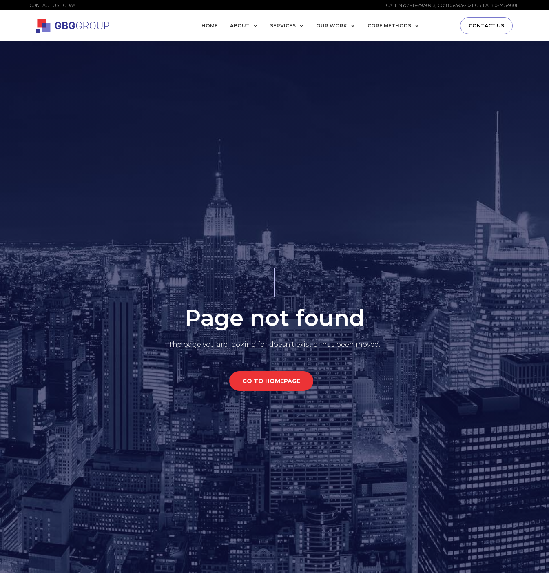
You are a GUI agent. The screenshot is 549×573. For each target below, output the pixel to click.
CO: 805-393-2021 (455, 5)
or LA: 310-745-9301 (496, 5)
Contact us (486, 25)
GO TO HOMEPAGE (271, 381)
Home (209, 25)
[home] (72, 24)
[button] (246, 26)
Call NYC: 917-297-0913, (411, 5)
